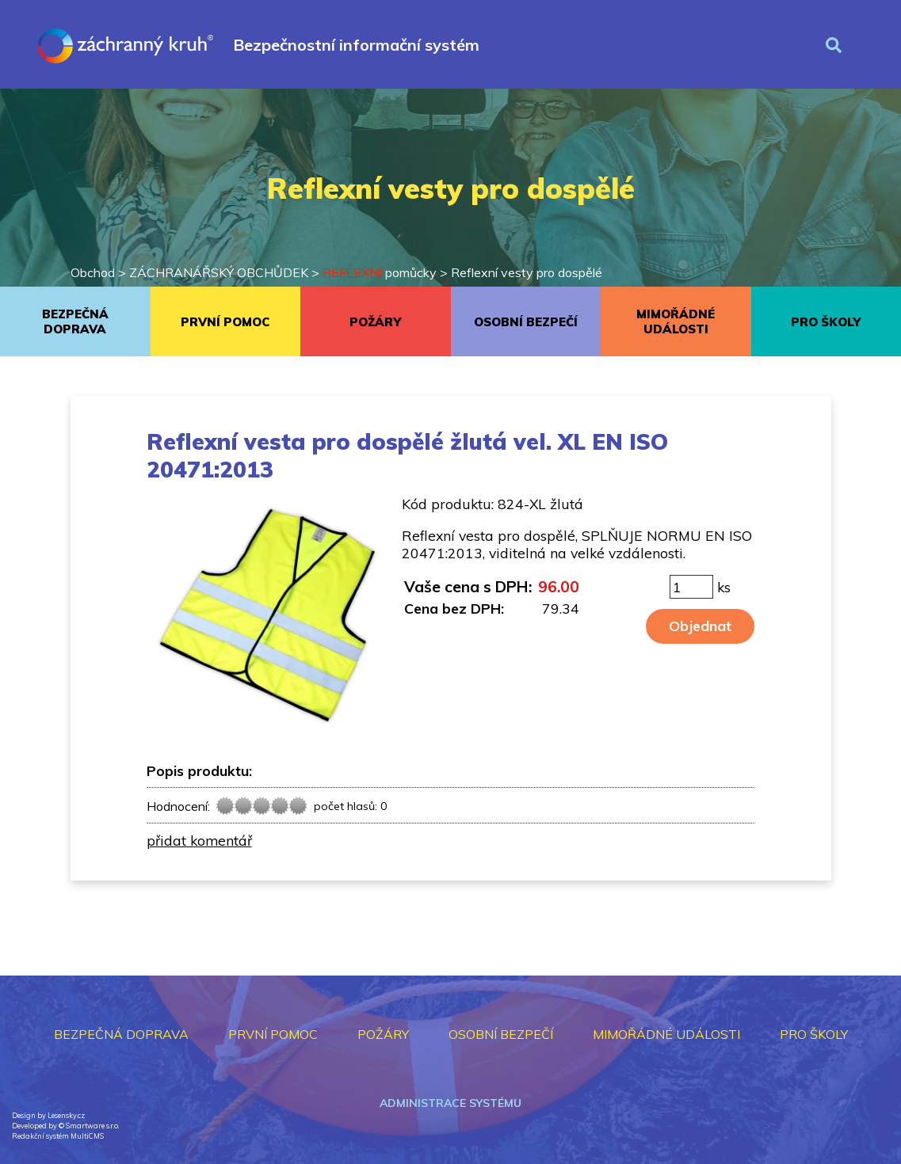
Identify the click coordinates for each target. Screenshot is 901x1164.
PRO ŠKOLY (826, 321)
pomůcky (380, 272)
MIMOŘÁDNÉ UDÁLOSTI (675, 321)
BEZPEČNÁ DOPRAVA (75, 321)
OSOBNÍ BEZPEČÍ (526, 321)
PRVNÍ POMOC (225, 321)
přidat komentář (199, 840)
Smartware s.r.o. (92, 1125)
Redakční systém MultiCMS (58, 1136)
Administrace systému (450, 1103)
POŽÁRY (375, 321)
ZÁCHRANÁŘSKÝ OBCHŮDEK (218, 272)
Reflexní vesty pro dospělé (526, 272)
